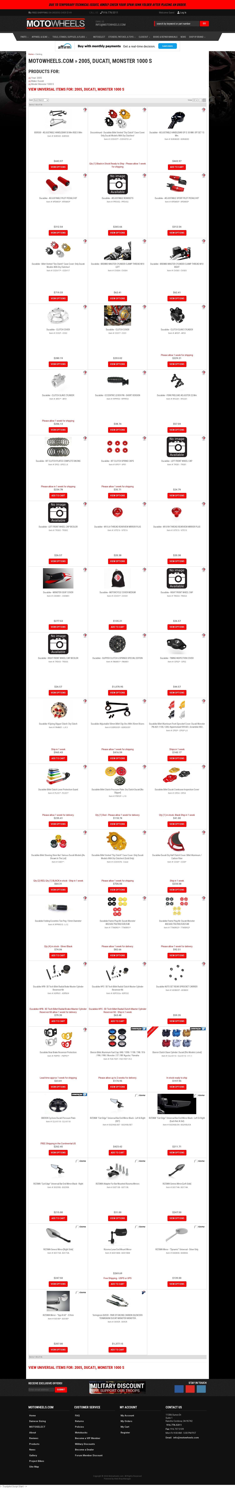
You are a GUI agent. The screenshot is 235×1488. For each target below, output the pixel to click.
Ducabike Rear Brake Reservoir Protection (58, 1052)
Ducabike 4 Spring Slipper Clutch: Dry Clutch (58, 724)
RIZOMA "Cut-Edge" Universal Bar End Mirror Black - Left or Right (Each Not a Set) (177, 1119)
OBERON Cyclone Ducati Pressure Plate (58, 1118)
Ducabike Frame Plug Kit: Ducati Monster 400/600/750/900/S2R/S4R (117, 922)
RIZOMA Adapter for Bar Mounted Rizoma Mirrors (117, 1183)
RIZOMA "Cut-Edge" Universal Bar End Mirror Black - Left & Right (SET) (117, 1119)
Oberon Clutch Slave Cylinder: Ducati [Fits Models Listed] (177, 1052)
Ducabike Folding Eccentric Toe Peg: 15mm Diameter (58, 921)
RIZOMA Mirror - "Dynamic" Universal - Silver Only (176, 1249)
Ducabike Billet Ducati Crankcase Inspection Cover (177, 789)
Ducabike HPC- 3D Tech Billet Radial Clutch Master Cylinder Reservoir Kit (117, 988)
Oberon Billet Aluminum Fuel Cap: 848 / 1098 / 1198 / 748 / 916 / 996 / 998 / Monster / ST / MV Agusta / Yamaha (117, 1054)
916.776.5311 (174, 1425)
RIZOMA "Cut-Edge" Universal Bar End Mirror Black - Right (58, 1183)
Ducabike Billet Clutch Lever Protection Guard (58, 789)
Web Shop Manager (122, 1479)
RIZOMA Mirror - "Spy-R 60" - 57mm (58, 1315)
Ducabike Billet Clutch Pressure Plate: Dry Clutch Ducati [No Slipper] (117, 791)
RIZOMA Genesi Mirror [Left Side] (177, 1183)
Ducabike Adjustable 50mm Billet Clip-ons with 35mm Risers (117, 724)
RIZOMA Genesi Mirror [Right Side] (58, 1249)
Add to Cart (58, 758)
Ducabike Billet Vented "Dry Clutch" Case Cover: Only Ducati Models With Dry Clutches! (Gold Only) (117, 857)
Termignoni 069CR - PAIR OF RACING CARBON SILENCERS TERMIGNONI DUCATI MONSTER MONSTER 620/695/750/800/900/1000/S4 (117, 1317)
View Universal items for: (76, 1367)
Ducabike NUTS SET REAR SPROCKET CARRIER (177, 986)
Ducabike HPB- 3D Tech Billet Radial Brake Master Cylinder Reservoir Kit (58, 988)
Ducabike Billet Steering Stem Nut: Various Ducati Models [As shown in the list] (58, 857)
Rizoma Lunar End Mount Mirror (117, 1249)
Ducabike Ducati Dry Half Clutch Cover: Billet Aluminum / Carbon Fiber (177, 857)
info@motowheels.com (186, 1437)
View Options (117, 758)
